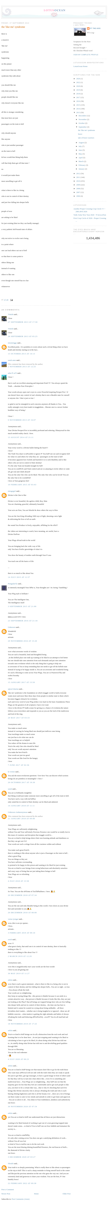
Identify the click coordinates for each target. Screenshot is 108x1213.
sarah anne (12, 360)
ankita (10, 980)
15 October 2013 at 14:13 (21, 354)
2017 (78, 97)
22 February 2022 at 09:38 (22, 1183)
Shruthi (10, 1163)
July (80, 146)
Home (36, 1194)
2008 (78, 188)
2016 (78, 101)
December (83, 116)
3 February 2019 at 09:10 (21, 933)
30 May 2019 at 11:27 (19, 973)
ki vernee (11, 772)
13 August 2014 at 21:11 (21, 437)
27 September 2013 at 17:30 (22, 322)
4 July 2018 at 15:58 (18, 881)
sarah (10, 789)
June (81, 150)
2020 (78, 86)
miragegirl (12, 491)
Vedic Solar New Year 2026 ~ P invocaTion (89, 215)
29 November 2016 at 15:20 (22, 641)
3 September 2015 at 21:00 (22, 606)
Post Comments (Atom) (21, 1199)
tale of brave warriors (86, 138)
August (82, 142)
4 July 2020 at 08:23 (18, 1059)
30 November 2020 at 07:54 (22, 1106)
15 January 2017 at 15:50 (21, 682)
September (83, 127)
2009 (78, 185)
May (81, 154)
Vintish (10, 314)
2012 (78, 173)
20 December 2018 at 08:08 (22, 912)
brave (80, 134)
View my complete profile (85, 55)
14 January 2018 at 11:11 (21, 806)
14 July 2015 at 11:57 (19, 577)
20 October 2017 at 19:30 (21, 782)
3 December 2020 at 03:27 (22, 1157)
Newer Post (5, 1194)
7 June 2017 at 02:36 (18, 765)
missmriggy (12, 343)
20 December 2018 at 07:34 (22, 895)
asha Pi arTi (12, 373)
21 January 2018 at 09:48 (21, 818)
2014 (78, 109)
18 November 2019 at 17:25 (22, 1024)
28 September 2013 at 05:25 (22, 336)
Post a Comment (7, 1189)
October (82, 123)
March (81, 161)
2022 (78, 82)
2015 (78, 105)
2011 (78, 177)
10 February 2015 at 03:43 (22, 484)
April (81, 157)
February (82, 165)
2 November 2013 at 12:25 (22, 366)
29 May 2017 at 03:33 (19, 718)
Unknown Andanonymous (18, 812)
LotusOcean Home (80, 66)
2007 (78, 192)
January (82, 169)
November (83, 119)
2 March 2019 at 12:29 (20, 956)
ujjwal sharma (13, 689)
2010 (78, 181)
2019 (78, 90)
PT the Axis (95, 28)
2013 (78, 112)
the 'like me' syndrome (13, 26)
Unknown (11, 627)
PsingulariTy (12, 584)
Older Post (67, 1194)
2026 (78, 79)
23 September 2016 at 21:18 (22, 621)
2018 (78, 94)
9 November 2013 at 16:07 (22, 420)
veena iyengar (13, 919)
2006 (78, 196)
